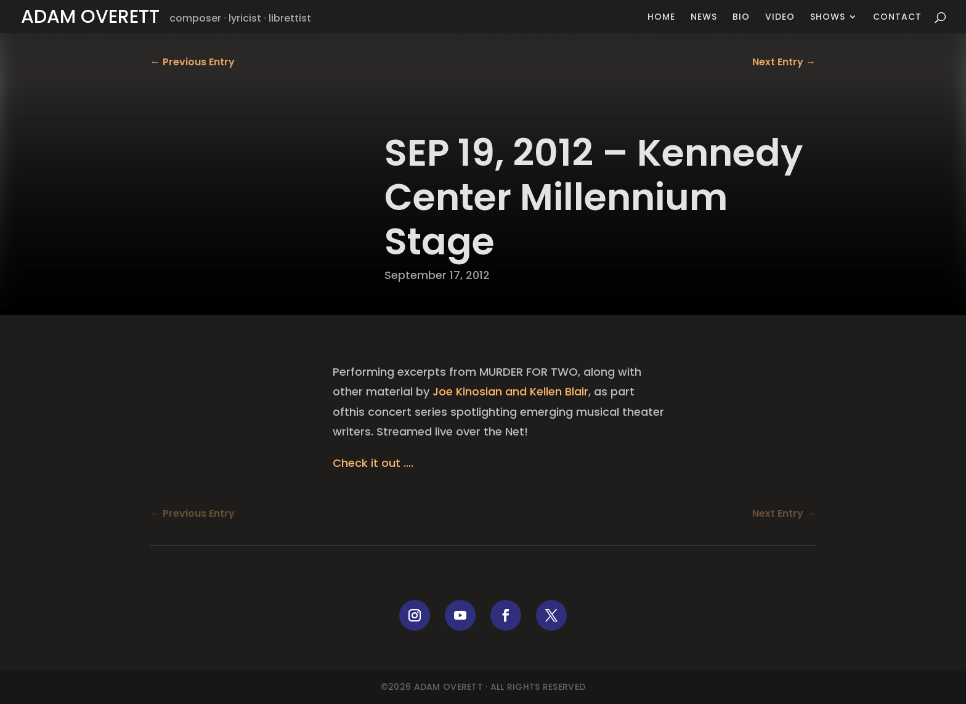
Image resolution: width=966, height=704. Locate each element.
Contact (897, 17)
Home (661, 17)
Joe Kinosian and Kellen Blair (510, 391)
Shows (827, 17)
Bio (741, 17)
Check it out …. (373, 463)
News (704, 17)
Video (780, 17)
